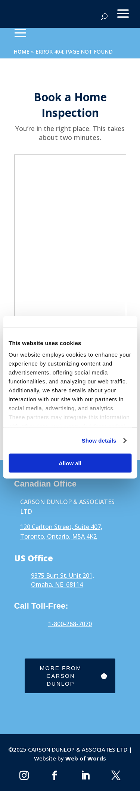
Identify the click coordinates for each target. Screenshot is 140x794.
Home (21, 51)
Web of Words (85, 758)
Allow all (70, 463)
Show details (99, 440)
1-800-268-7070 (70, 624)
